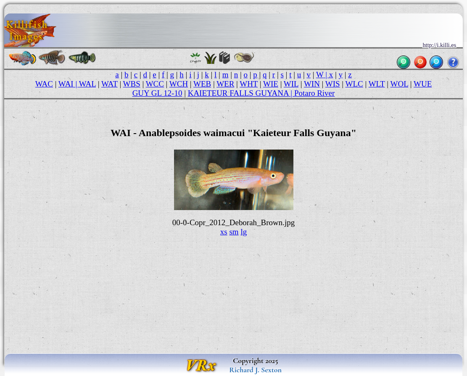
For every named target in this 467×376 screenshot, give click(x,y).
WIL (291, 83)
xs (223, 231)
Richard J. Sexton (255, 369)
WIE (270, 83)
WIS (332, 83)
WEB (202, 83)
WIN (312, 83)
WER (225, 83)
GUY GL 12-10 (157, 93)
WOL (399, 83)
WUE (423, 83)
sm (233, 231)
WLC (354, 83)
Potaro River (314, 93)
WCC (155, 83)
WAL (87, 83)
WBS (131, 83)
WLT (377, 83)
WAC (44, 83)
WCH (178, 83)
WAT (109, 83)
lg (243, 231)
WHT (249, 83)
